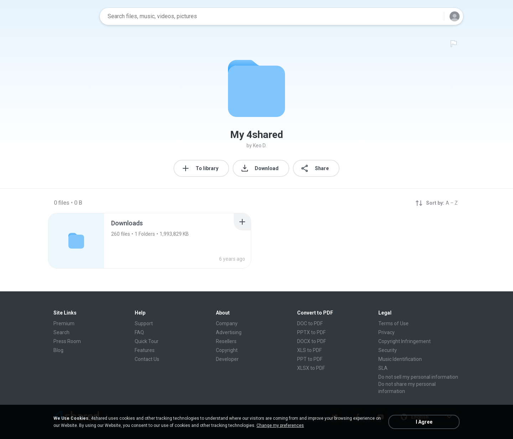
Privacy (386, 332)
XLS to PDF (309, 350)
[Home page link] (71, 16)
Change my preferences (280, 425)
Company (227, 323)
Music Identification (400, 359)
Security (387, 350)
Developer (227, 359)
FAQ (139, 332)
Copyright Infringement (404, 341)
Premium (63, 323)
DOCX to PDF (311, 341)
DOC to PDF (310, 323)
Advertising (229, 332)
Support (144, 323)
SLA (383, 368)
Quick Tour (147, 341)
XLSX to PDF (311, 368)
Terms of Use (393, 323)
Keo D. (259, 145)
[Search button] (434, 16)
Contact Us (147, 359)
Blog (58, 350)
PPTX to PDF (311, 332)
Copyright (227, 350)
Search (61, 332)
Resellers (226, 341)
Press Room (67, 341)
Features (145, 350)
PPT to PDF (309, 359)
